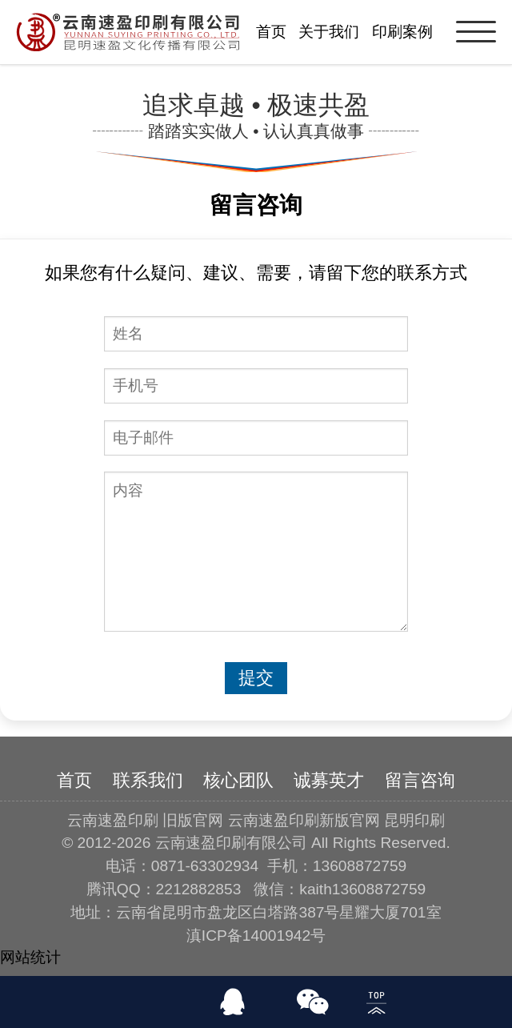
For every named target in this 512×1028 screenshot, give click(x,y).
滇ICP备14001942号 (256, 935)
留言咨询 (420, 780)
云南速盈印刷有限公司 (231, 842)
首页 (271, 31)
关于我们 (328, 31)
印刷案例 (402, 31)
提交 (256, 678)
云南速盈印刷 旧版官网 (145, 820)
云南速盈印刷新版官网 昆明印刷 (336, 820)
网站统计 (30, 957)
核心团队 (238, 780)
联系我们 (148, 780)
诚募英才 (329, 780)
